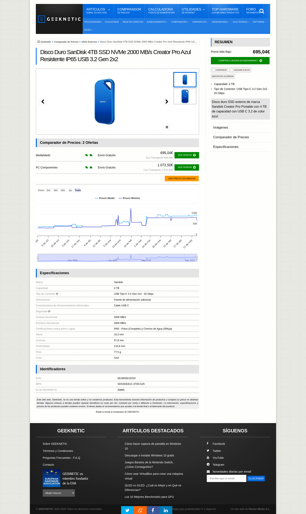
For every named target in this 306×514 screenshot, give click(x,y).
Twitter (214, 451)
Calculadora (161, 10)
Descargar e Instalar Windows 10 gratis (151, 455)
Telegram (216, 464)
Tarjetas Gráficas (132, 22)
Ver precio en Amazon (181, 178)
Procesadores (93, 22)
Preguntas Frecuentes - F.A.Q (63, 458)
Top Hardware (225, 10)
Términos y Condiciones (59, 451)
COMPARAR (219, 70)
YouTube (215, 458)
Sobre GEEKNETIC (56, 444)
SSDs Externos (92, 41)
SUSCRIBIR (216, 486)
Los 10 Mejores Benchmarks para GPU (151, 497)
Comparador (129, 10)
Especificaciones (224, 142)
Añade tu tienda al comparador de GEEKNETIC (117, 412)
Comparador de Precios (68, 41)
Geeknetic (46, 41)
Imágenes (220, 126)
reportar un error (223, 76)
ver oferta (187, 155)
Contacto (49, 464)
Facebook (216, 444)
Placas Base (112, 22)
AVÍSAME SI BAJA (240, 70)
